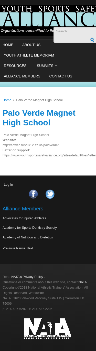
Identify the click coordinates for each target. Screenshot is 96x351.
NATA (83, 282)
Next (29, 248)
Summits (45, 66)
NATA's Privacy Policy (27, 277)
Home (8, 45)
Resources (15, 66)
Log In (8, 184)
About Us (31, 45)
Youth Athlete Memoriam (29, 55)
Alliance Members (22, 76)
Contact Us (60, 76)
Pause (20, 248)
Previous (9, 248)
